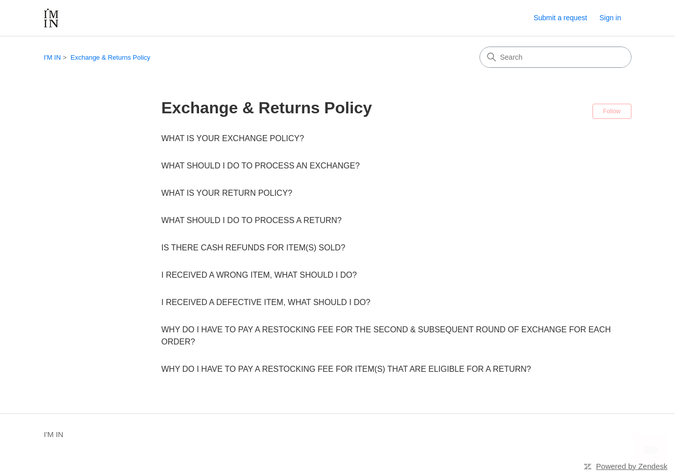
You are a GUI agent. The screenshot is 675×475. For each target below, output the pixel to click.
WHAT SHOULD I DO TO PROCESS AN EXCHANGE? (261, 165)
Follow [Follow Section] (612, 111)
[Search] (555, 57)
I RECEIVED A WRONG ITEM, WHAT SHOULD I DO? (259, 275)
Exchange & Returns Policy (110, 57)
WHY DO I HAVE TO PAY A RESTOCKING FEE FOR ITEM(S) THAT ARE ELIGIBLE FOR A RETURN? (346, 369)
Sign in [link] (610, 18)
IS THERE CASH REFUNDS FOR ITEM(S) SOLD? (253, 247)
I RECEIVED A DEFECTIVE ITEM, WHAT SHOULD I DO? (266, 302)
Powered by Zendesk (631, 466)
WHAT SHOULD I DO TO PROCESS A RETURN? (252, 220)
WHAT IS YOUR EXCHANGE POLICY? (233, 138)
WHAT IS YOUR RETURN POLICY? (227, 193)
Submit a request (560, 18)
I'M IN (52, 57)
